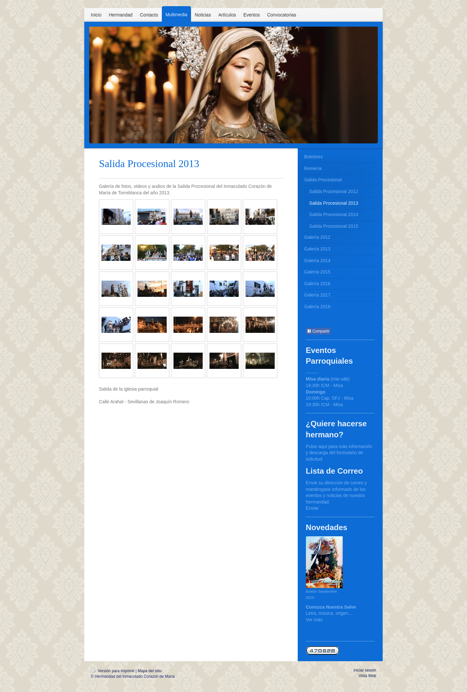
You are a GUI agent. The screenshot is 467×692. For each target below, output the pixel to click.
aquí (322, 446)
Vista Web (367, 676)
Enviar (312, 508)
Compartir (318, 331)
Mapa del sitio (150, 671)
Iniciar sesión (364, 670)
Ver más (314, 619)
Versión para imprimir (113, 671)
